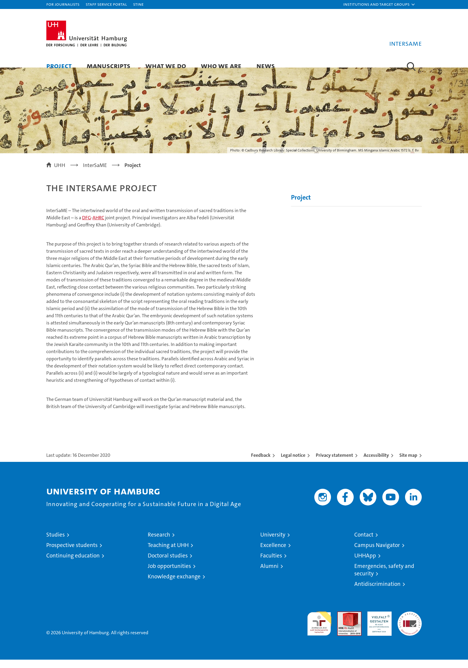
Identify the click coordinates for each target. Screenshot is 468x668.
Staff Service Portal (106, 4)
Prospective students (72, 553)
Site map (408, 463)
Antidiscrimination (377, 592)
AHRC (98, 226)
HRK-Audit (378, 623)
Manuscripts (108, 66)
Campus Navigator (377, 553)
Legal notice (293, 463)
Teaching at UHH (168, 553)
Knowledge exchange (174, 585)
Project (59, 66)
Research (159, 543)
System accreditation (410, 626)
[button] (379, 4)
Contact (363, 543)
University (272, 543)
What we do (165, 66)
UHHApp (365, 564)
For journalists (62, 4)
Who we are (221, 66)
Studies (55, 543)
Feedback (260, 463)
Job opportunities (169, 574)
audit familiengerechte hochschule (319, 629)
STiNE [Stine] (138, 4)
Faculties (271, 564)
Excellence (273, 553)
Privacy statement (334, 463)
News (265, 66)
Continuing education (73, 564)
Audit (343, 623)
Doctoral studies (168, 564)
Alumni (269, 574)
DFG (86, 226)
